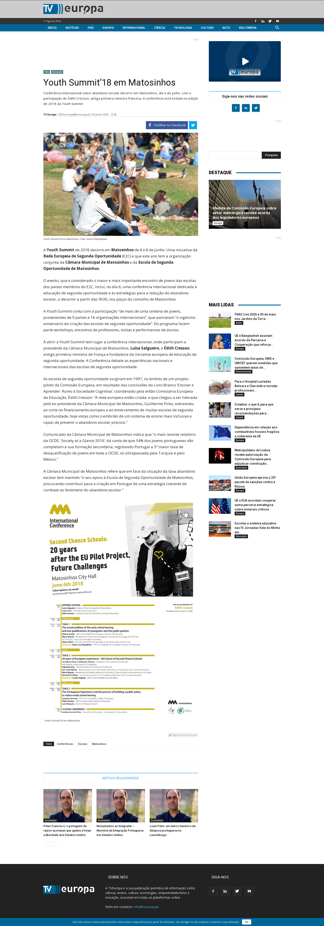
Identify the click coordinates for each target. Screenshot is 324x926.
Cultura (207, 28)
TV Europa (49, 114)
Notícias (72, 28)
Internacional (134, 28)
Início (52, 28)
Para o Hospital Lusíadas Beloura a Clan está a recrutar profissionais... (256, 386)
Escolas (82, 743)
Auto (226, 28)
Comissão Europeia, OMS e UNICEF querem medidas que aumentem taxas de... (256, 363)
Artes (239, 322)
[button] (277, 28)
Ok (246, 922)
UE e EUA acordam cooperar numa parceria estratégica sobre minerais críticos (255, 505)
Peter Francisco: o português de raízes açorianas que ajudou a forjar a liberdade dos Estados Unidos (67, 830)
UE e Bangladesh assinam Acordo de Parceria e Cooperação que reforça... (254, 340)
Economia (241, 467)
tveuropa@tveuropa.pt (76, 114)
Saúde (239, 394)
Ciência (159, 28)
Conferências (65, 743)
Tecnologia (183, 28)
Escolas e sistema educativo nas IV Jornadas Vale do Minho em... (257, 528)
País (91, 28)
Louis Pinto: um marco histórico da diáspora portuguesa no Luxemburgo (172, 830)
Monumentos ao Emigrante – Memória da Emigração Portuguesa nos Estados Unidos (120, 830)
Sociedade (50, 820)
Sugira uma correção (183, 735)
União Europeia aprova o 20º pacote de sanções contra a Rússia (255, 482)
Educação (57, 71)
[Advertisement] (120, 52)
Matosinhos (99, 743)
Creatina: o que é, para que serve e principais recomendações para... (254, 409)
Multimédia (247, 28)
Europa (108, 28)
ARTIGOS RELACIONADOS (120, 778)
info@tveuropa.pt (146, 907)
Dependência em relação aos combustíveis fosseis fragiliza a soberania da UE (257, 432)
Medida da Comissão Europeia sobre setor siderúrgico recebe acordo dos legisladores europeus (244, 213)
